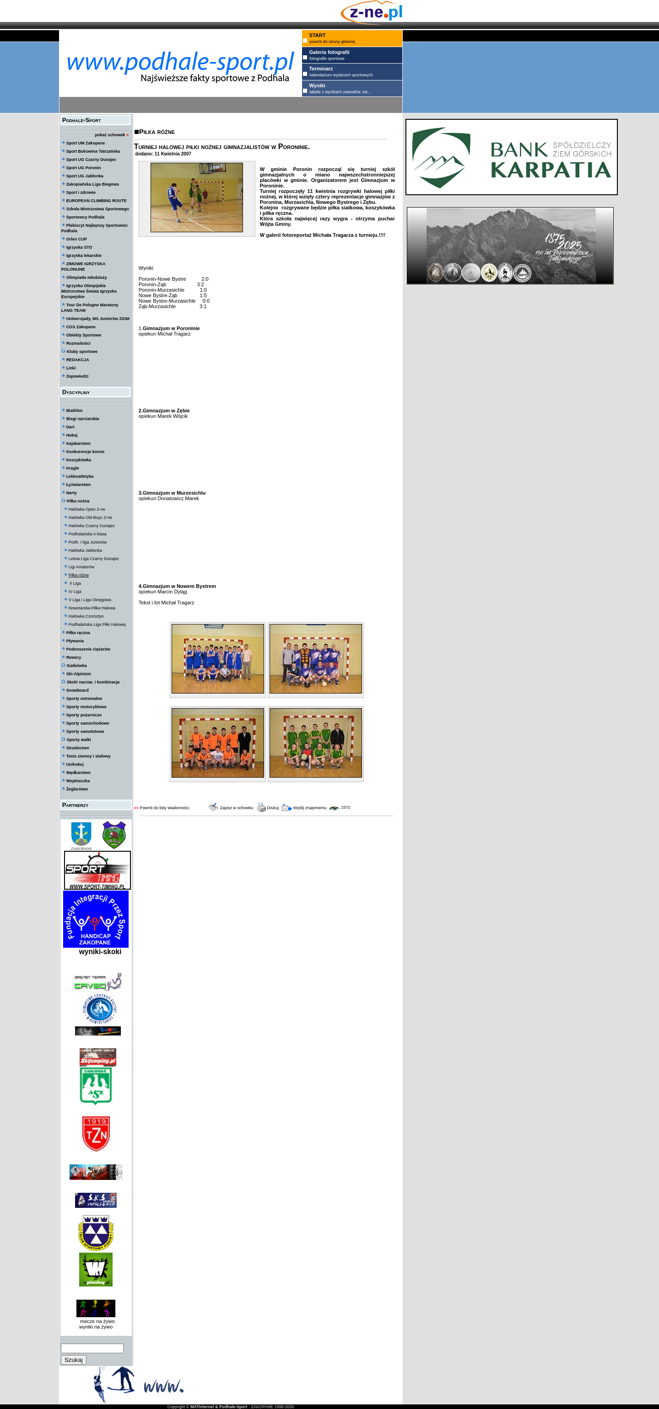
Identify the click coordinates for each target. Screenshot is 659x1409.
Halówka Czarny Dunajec (92, 525)
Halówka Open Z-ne (87, 509)
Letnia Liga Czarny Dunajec (94, 558)
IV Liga (75, 591)
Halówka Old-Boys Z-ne (90, 517)
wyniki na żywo (96, 1326)
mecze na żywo (96, 1321)
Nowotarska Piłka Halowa (92, 608)
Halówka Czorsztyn (86, 616)
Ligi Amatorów (82, 567)
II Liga (75, 583)
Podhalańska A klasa (88, 534)
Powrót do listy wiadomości (164, 808)
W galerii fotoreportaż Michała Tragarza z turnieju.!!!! (322, 235)
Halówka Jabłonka (85, 550)
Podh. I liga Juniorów (88, 542)
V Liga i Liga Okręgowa (90, 600)
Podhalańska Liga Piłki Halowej (97, 624)
